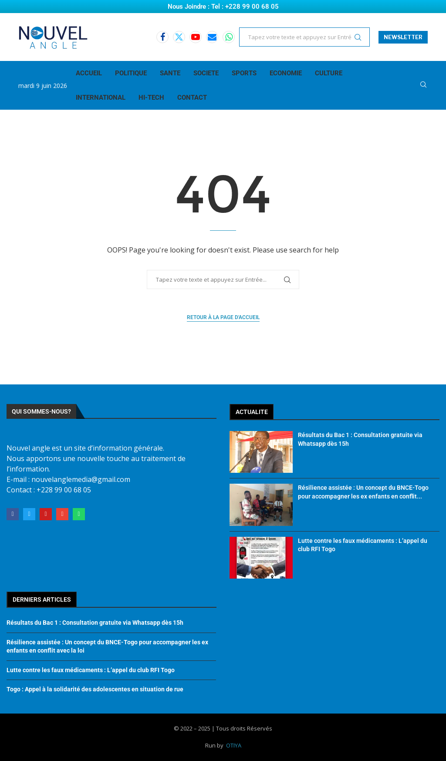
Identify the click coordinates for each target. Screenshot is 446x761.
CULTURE (328, 73)
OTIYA (233, 745)
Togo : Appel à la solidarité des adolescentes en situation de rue (95, 689)
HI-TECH (151, 97)
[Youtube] (195, 37)
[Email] (212, 37)
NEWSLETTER (403, 37)
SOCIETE (206, 73)
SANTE (170, 73)
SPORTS (244, 73)
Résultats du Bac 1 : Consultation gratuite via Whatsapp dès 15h (95, 622)
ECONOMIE (286, 73)
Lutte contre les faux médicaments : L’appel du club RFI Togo (91, 670)
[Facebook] (162, 37)
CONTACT (192, 97)
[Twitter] (179, 37)
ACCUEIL (89, 73)
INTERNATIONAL (100, 97)
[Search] (423, 85)
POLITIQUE (131, 73)
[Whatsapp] (229, 37)
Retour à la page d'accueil (223, 317)
